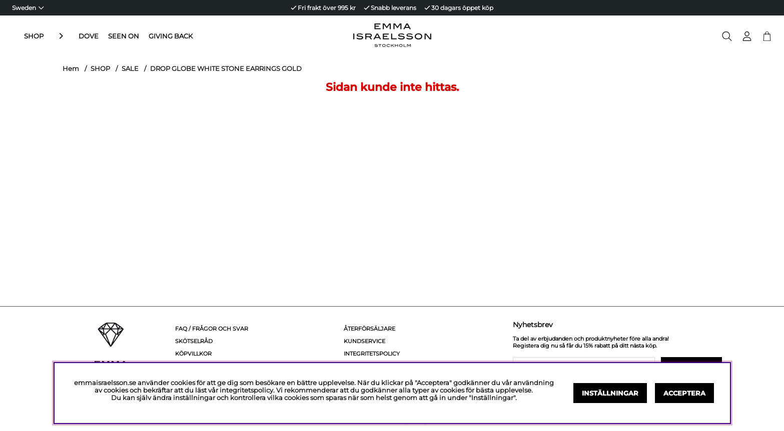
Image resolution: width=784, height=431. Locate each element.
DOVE (65, 36)
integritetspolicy (246, 390)
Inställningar (610, 393)
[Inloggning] (747, 36)
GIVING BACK (147, 36)
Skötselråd (194, 341)
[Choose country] (28, 7)
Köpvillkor (193, 353)
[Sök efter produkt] (727, 36)
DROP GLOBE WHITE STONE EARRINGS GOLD (226, 68)
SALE (130, 68)
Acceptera (684, 393)
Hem (71, 68)
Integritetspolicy (372, 353)
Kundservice (364, 341)
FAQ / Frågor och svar (211, 328)
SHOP (34, 36)
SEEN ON (99, 36)
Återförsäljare (369, 328)
